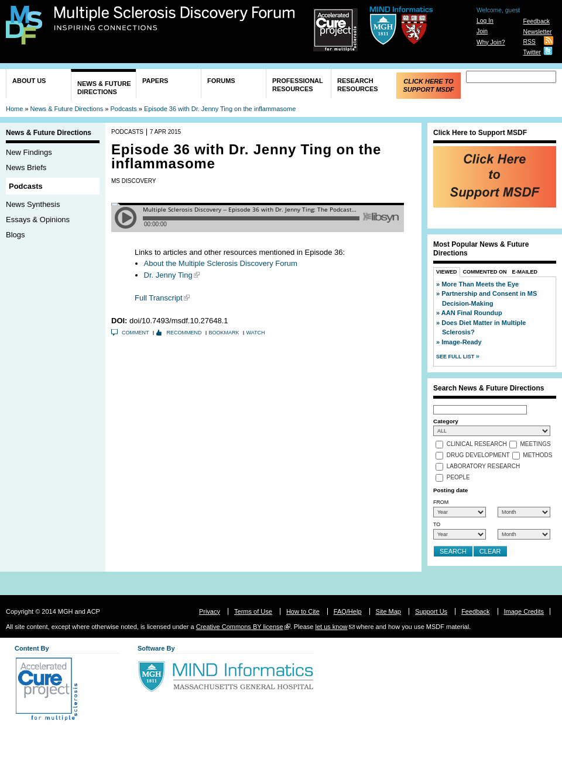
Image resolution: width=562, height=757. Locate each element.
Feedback (536, 21)
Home (14, 108)
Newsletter (537, 32)
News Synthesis (33, 204)
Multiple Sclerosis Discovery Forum (175, 19)
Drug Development (478, 455)
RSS (529, 42)
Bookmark (224, 333)
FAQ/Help (348, 611)
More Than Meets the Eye (480, 284)
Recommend (184, 333)
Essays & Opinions (38, 219)
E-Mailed (525, 272)
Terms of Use (253, 611)
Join (482, 31)
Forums (221, 80)
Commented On (485, 272)
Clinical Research (477, 444)
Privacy (209, 611)
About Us (29, 80)
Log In (485, 21)
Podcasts (124, 108)
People (458, 478)
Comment (135, 333)
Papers (155, 80)
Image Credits (524, 611)
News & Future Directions (104, 87)
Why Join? (491, 42)
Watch (255, 333)
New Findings (29, 152)
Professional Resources (297, 84)
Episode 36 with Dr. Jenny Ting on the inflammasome (220, 108)
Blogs (15, 234)
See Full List (456, 357)
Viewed (446, 272)
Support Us (431, 611)
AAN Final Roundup (471, 312)
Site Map (388, 611)
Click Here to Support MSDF (428, 85)
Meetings (535, 444)
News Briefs (26, 167)
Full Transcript (159, 297)
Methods (537, 455)
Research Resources (357, 84)
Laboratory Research (483, 467)
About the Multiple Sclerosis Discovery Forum (220, 263)
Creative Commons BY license (239, 626)
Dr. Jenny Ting (168, 275)
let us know (331, 626)
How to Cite (303, 611)
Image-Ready (461, 341)
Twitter (532, 52)
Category (445, 421)
